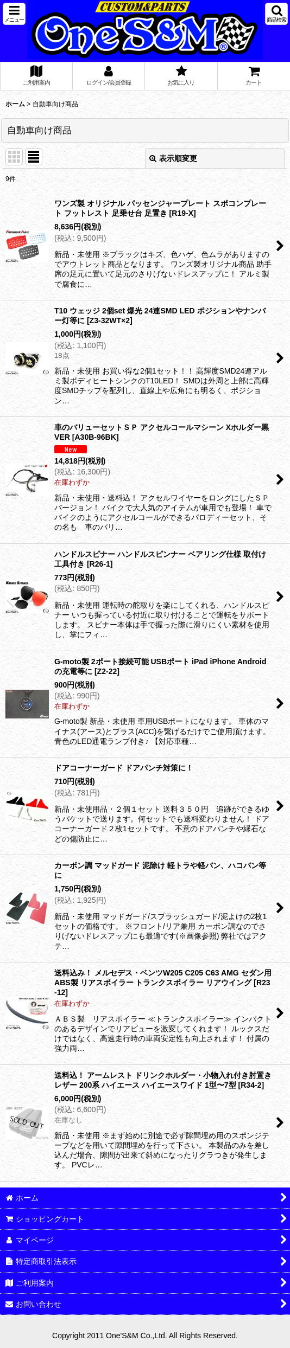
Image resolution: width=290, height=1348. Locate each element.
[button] (14, 14)
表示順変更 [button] (173, 158)
